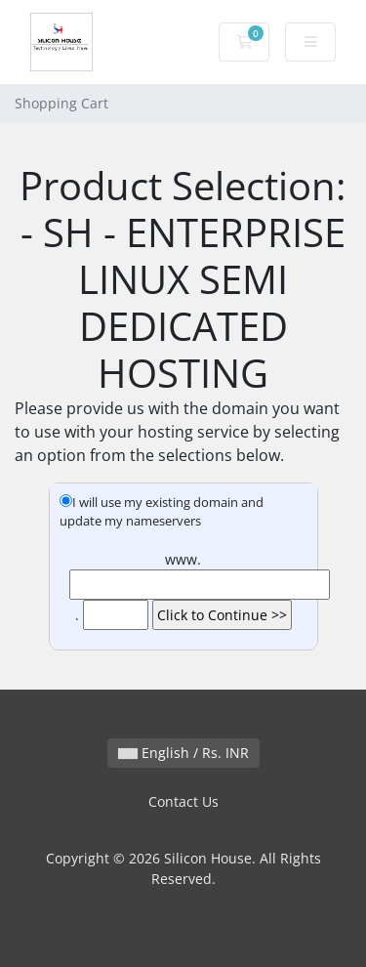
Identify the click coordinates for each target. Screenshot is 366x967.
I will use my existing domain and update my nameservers (162, 511)
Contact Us (183, 801)
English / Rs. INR (183, 752)
